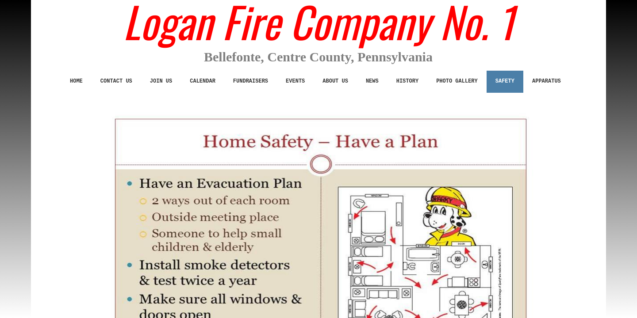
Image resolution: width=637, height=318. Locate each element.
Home (76, 81)
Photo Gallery (457, 81)
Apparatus (546, 81)
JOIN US (161, 81)
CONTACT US (116, 81)
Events (295, 81)
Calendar (202, 81)
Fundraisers (250, 81)
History (407, 81)
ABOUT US (335, 81)
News (372, 81)
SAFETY (504, 81)
